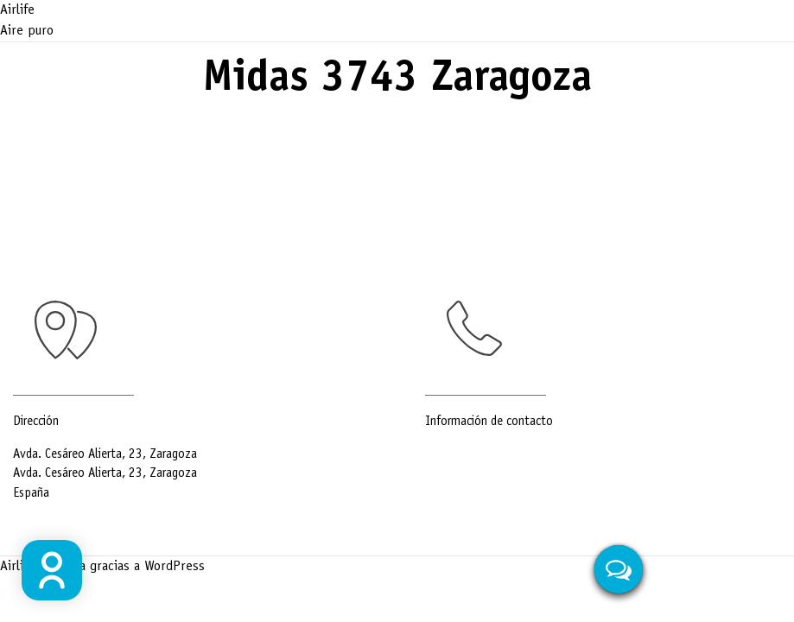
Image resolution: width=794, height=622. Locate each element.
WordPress (174, 567)
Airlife (17, 10)
